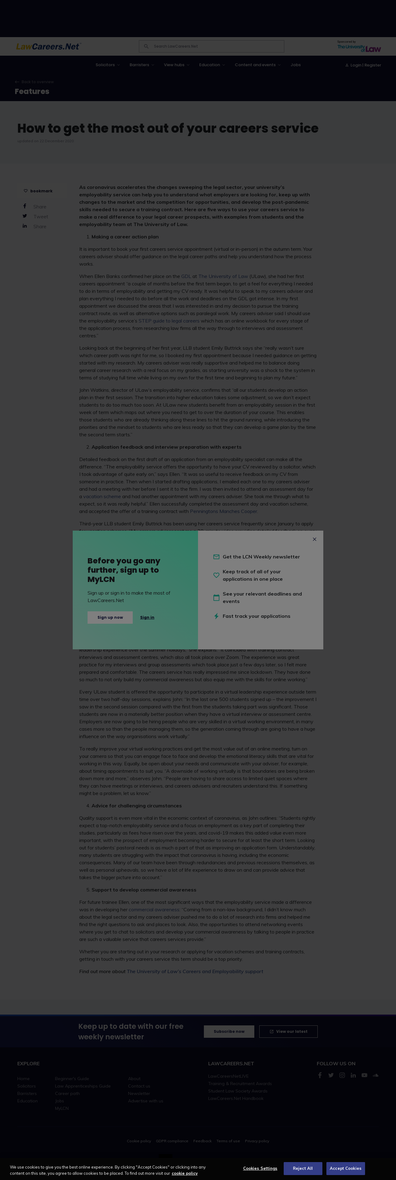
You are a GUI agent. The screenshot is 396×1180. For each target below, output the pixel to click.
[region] (198, 1169)
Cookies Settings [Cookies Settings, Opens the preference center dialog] (260, 1168)
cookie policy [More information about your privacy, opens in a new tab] (185, 1173)
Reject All (303, 1168)
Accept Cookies (345, 1168)
